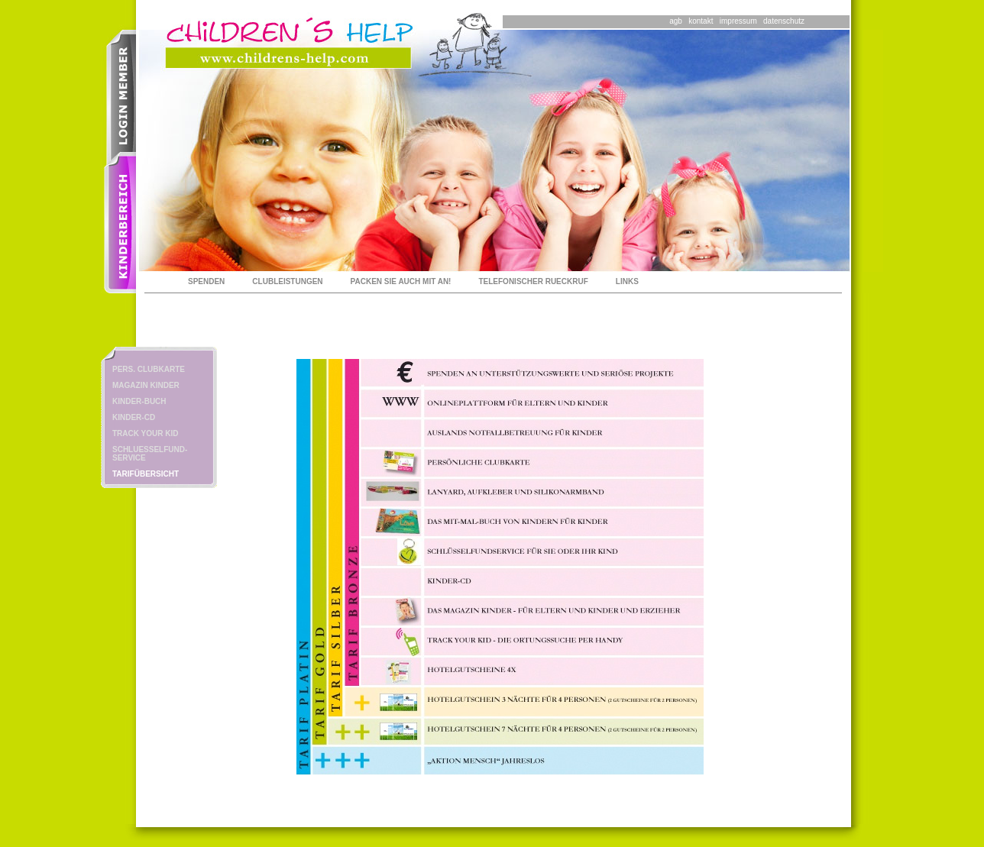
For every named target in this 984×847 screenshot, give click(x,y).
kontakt (700, 21)
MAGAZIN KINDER (146, 385)
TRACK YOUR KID (145, 433)
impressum (738, 21)
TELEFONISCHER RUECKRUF (532, 281)
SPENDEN (206, 281)
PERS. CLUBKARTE (148, 369)
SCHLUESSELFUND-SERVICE (149, 453)
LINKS (627, 281)
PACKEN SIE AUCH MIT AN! (401, 281)
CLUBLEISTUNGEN (287, 281)
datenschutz (783, 21)
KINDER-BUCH (139, 401)
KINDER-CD (133, 417)
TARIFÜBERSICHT (145, 474)
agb (675, 21)
